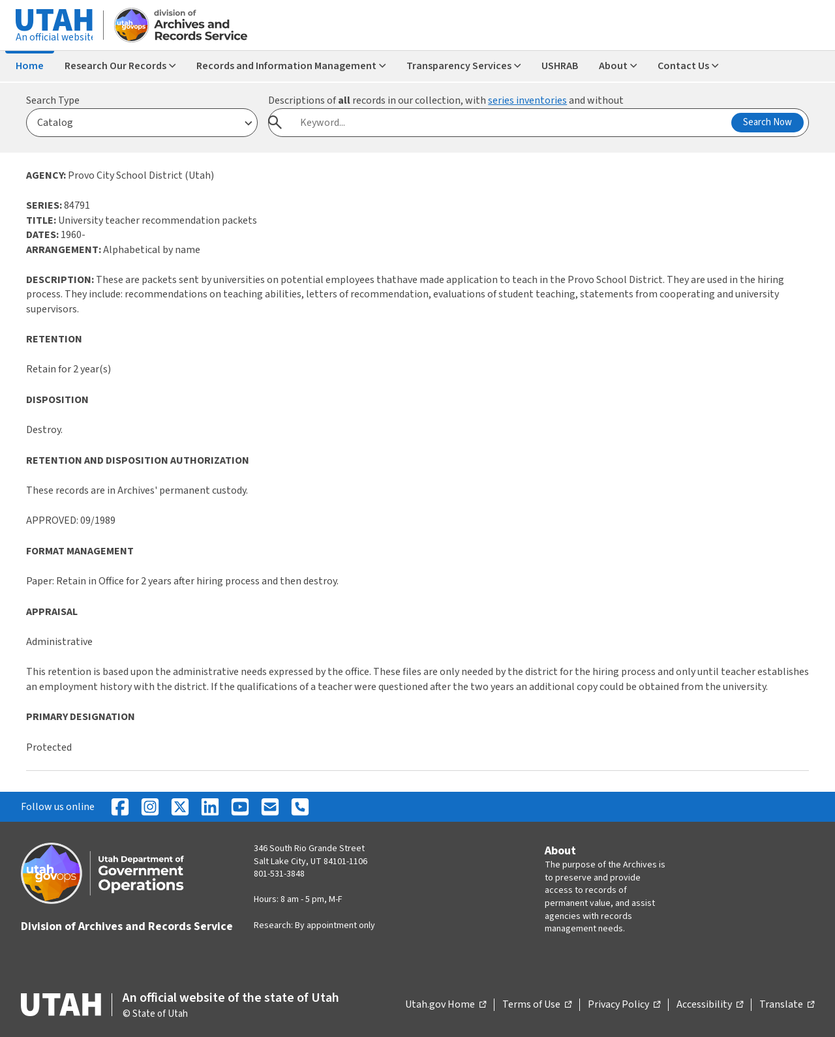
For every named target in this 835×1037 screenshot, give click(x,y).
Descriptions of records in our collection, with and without (446, 100)
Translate (786, 1005)
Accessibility (709, 1005)
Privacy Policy (624, 1005)
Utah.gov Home (445, 1005)
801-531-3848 (279, 873)
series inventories (527, 100)
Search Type (53, 100)
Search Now (767, 122)
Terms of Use (536, 1005)
